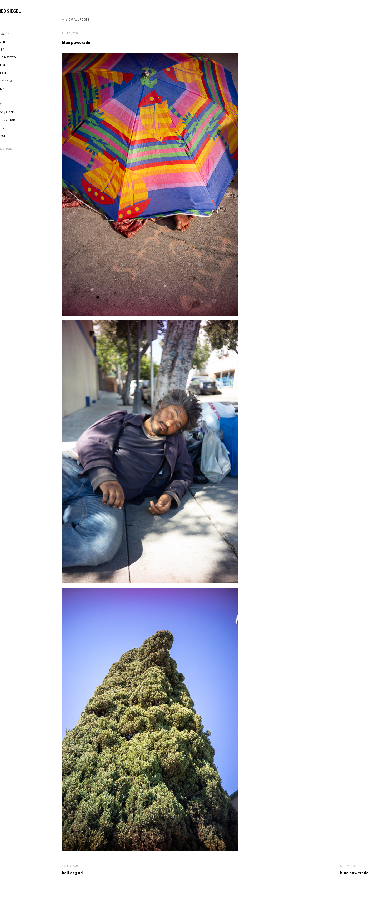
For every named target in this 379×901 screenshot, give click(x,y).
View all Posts (90, 19)
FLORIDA (13, 88)
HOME (12, 26)
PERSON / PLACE (18, 112)
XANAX (12, 104)
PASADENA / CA (17, 81)
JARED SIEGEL (21, 11)
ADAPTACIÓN (16, 34)
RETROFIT (14, 41)
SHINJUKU (14, 65)
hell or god (86, 872)
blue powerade (90, 42)
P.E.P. (11, 96)
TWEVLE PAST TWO (19, 57)
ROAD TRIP (14, 128)
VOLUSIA (13, 49)
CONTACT (14, 136)
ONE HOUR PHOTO (19, 120)
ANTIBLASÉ (14, 73)
